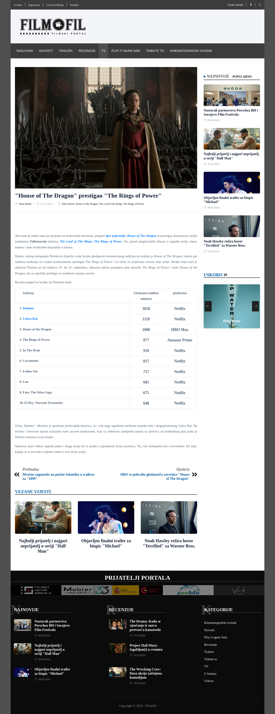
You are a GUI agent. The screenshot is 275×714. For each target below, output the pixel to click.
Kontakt (74, 5)
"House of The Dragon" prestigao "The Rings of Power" (88, 195)
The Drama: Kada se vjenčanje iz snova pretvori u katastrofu (145, 625)
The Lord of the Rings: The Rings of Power (121, 203)
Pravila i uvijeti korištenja (39, 65)
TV (103, 50)
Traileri (65, 50)
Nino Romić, (69, 203)
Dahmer (28, 308)
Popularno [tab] (242, 76)
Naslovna (24, 50)
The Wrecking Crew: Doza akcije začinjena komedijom (146, 673)
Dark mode (235, 5)
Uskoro (213, 274)
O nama (18, 5)
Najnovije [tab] (218, 76)
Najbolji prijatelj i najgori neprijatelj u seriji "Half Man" (43, 546)
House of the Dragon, (87, 203)
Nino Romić (25, 203)
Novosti (46, 50)
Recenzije (87, 50)
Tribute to (155, 50)
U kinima (210, 673)
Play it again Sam (125, 50)
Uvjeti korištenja (55, 5)
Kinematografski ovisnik (191, 50)
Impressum (34, 5)
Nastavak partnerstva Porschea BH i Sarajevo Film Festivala (52, 625)
